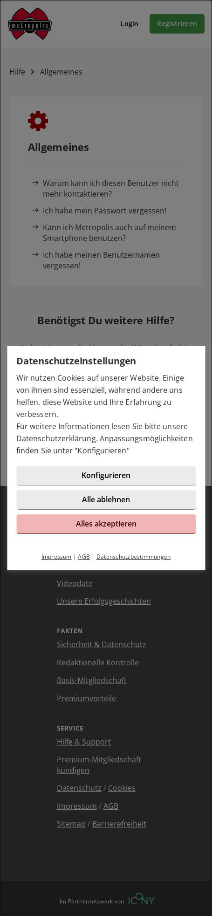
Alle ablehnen (106, 499)
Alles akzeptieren (106, 524)
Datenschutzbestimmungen (133, 557)
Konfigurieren (101, 450)
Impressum (56, 557)
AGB (84, 557)
